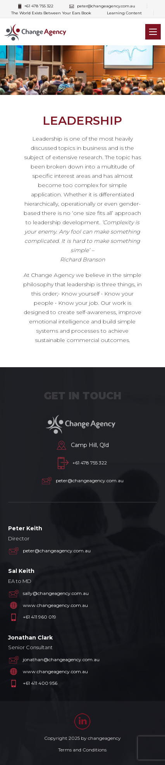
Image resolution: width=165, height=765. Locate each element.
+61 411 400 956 (40, 683)
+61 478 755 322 (35, 6)
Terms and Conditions (82, 750)
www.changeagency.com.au (55, 605)
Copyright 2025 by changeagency (82, 738)
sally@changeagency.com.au (56, 593)
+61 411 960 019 (39, 617)
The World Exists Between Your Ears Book (51, 12)
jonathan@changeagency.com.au (61, 659)
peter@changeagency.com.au (102, 6)
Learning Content (124, 12)
